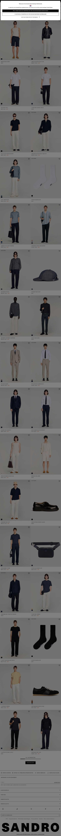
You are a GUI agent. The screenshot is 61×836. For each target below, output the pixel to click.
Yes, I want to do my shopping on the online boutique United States (30, 10)
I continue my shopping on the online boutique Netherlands (30, 14)
